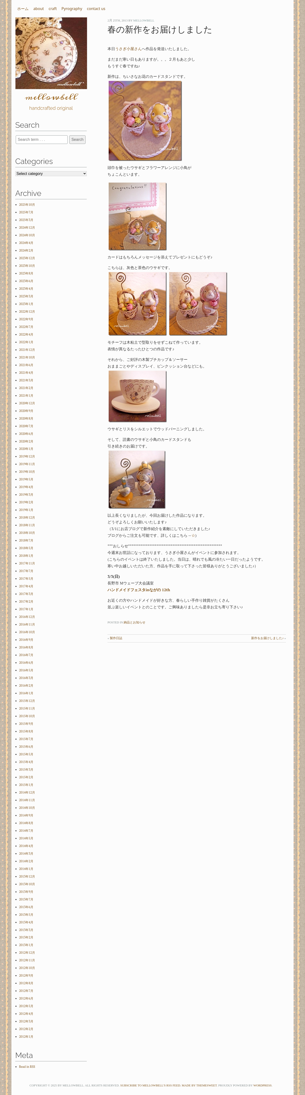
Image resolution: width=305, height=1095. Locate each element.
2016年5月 (26, 670)
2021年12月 (27, 350)
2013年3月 (26, 930)
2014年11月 (27, 800)
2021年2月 (26, 388)
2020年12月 (27, 403)
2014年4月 (26, 846)
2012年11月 (27, 960)
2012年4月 (26, 1014)
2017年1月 (26, 609)
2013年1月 (26, 945)
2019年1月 (26, 510)
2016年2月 (26, 686)
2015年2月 (26, 777)
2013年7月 (26, 899)
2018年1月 (26, 556)
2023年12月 (27, 258)
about (38, 8)
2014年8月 (26, 823)
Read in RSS (27, 1067)
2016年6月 (26, 663)
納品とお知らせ (134, 622)
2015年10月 (27, 716)
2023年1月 (26, 304)
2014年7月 (26, 831)
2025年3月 (26, 220)
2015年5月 (26, 754)
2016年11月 (27, 624)
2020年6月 (26, 434)
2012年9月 (26, 976)
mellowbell (143, 20)
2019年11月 (27, 464)
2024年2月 (26, 250)
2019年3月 (26, 495)
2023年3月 (26, 296)
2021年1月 (26, 396)
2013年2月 (26, 937)
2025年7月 (26, 212)
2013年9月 (26, 892)
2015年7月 (26, 739)
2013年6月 (26, 907)
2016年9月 (26, 640)
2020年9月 (26, 411)
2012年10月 (27, 968)
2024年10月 (27, 235)
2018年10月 (27, 533)
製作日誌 (116, 638)
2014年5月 (26, 838)
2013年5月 (26, 915)
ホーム (23, 8)
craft (53, 8)
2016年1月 (26, 693)
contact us (96, 8)
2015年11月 (27, 708)
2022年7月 (26, 327)
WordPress (262, 1085)
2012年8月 (26, 983)
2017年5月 (26, 579)
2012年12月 (27, 953)
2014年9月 (26, 815)
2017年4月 (26, 586)
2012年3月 (26, 1021)
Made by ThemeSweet (199, 1085)
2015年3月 (26, 770)
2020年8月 (26, 418)
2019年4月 (26, 487)
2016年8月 (26, 647)
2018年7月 (26, 540)
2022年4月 (26, 334)
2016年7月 (26, 655)
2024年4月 (26, 243)
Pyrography (71, 8)
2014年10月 (27, 808)
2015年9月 (26, 724)
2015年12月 (27, 701)
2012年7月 (26, 991)
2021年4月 (26, 373)
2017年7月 (26, 571)
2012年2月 (26, 1029)
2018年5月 (26, 548)
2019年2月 (26, 502)
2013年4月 (26, 922)
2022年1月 (26, 342)
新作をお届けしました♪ (267, 638)
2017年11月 (27, 563)
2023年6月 (26, 281)
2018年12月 (27, 518)
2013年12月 (27, 876)
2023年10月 (27, 266)
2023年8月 (26, 273)
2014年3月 (26, 854)
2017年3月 (26, 594)
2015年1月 (26, 785)
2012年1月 (26, 1037)
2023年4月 (26, 289)
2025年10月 (27, 205)
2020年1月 (26, 449)
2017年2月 (26, 602)
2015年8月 (26, 731)
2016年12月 (27, 617)
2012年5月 (26, 1006)
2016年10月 (27, 632)
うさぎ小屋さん (128, 48)
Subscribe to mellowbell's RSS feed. (150, 1085)
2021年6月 (26, 365)
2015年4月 (26, 762)
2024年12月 (27, 228)
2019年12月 (27, 456)
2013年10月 (27, 884)
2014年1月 (26, 869)
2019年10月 (27, 472)
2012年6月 (26, 998)
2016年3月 (26, 678)
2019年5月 (26, 479)
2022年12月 (27, 312)
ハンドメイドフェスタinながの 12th (138, 589)
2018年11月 (27, 525)
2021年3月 (26, 380)
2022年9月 (26, 319)
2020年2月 (26, 441)
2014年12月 (27, 792)
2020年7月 (26, 426)
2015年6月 (26, 747)
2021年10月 (27, 357)
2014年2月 (26, 861)
